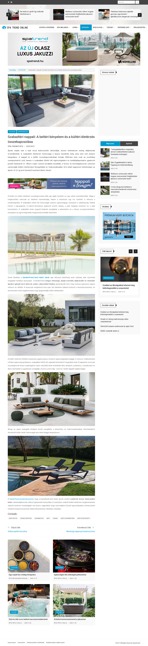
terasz (55, 518)
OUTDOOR (22, 70)
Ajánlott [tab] (129, 144)
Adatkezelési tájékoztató (55, 642)
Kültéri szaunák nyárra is (109, 331)
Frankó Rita (17, 146)
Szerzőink (21, 642)
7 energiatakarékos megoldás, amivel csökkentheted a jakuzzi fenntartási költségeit (123, 151)
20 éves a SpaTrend (46, 27)
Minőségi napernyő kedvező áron (80, 531)
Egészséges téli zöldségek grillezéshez (70, 575)
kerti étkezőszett (83, 518)
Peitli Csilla (62, 578)
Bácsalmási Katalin (19, 578)
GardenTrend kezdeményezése (22, 499)
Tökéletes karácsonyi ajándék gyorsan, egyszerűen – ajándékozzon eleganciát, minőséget (124, 14)
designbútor (39, 518)
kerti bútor (13, 518)
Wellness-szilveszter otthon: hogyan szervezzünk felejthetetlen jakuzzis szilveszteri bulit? (79, 14)
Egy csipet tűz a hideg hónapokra (22, 575)
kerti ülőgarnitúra (67, 518)
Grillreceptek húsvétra (17, 531)
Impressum (12, 642)
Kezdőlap (12, 70)
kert (48, 518)
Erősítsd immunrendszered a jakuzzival (70, 619)
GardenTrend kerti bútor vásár (36, 277)
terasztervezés (26, 518)
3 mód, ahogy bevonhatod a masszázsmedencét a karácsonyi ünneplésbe (123, 189)
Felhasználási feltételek (35, 642)
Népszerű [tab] (110, 144)
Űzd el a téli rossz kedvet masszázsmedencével (28, 619)
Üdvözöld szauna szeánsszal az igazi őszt (117, 326)
